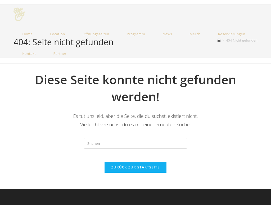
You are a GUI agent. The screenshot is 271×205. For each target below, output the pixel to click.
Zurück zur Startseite (135, 170)
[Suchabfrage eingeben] (135, 143)
